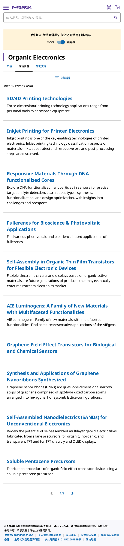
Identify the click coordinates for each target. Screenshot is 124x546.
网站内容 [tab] (24, 66)
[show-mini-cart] (118, 7)
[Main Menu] (6, 7)
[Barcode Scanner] (109, 7)
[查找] (115, 17)
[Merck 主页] (21, 7)
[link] (18, 535)
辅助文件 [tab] (41, 66)
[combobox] (62, 17)
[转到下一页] (72, 493)
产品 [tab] (9, 66)
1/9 (62, 493)
